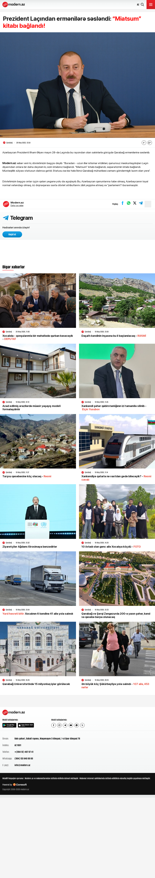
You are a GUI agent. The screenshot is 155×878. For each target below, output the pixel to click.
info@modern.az (22, 765)
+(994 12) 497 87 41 (24, 752)
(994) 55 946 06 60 (24, 758)
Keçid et (12, 235)
